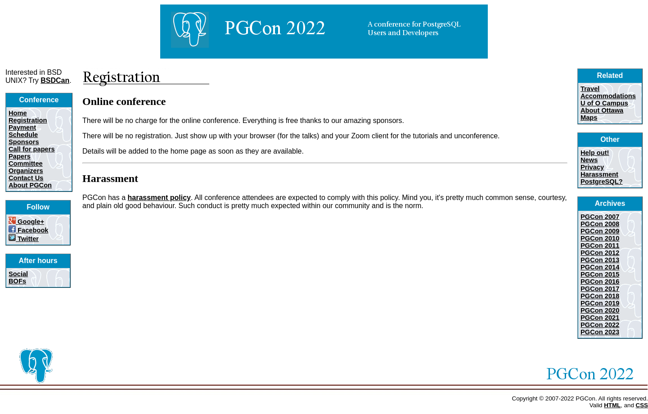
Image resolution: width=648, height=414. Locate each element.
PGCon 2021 (599, 317)
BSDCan (54, 80)
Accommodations (608, 96)
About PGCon (30, 185)
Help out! (594, 152)
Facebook (29, 230)
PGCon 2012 (599, 252)
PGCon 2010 (599, 238)
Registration (28, 120)
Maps (588, 117)
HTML (612, 405)
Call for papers (32, 149)
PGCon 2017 (599, 288)
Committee (26, 163)
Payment (22, 127)
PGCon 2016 (599, 281)
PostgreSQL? (601, 181)
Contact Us (26, 178)
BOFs (17, 281)
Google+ (26, 221)
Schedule (23, 134)
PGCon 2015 (599, 274)
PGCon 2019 (599, 303)
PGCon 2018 (599, 296)
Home (18, 113)
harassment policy (159, 197)
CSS (642, 405)
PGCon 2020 (599, 310)
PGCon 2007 (599, 216)
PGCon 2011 (599, 245)
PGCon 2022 (599, 324)
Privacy (592, 167)
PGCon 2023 (599, 332)
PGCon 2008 (599, 223)
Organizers (26, 170)
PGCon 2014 (599, 267)
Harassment (599, 174)
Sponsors (24, 142)
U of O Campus (604, 103)
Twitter (24, 238)
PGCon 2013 (599, 260)
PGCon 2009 (599, 231)
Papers (20, 156)
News (589, 160)
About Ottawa (601, 110)
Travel (589, 88)
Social (18, 274)
